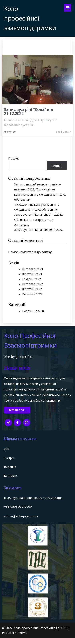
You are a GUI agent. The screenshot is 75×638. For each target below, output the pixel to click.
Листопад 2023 (32, 269)
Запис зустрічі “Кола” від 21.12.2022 (38, 214)
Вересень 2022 (32, 294)
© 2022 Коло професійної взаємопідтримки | (36, 628)
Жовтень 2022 (32, 289)
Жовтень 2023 (32, 274)
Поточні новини (33, 311)
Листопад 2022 (32, 284)
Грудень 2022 (31, 279)
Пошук (13, 158)
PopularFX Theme (14, 633)
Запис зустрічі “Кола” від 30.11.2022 (38, 230)
